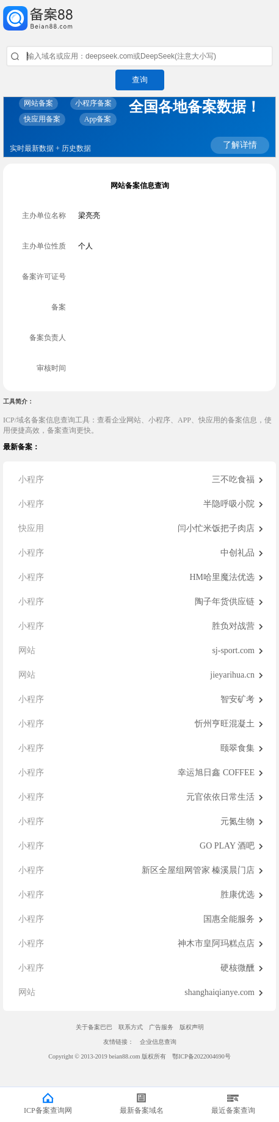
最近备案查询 (233, 1110)
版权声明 (191, 1027)
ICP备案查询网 (48, 1110)
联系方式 (130, 1027)
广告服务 (161, 1027)
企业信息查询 (158, 1041)
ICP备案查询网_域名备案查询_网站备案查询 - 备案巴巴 (139, 18)
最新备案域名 (142, 1110)
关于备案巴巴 (94, 1027)
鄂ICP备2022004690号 (201, 1056)
